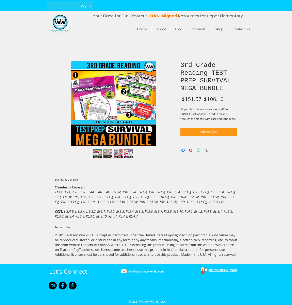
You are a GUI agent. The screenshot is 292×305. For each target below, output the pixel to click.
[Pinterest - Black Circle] (73, 285)
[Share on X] (206, 150)
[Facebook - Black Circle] (63, 285)
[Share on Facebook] (183, 150)
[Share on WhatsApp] (198, 150)
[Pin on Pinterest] (190, 150)
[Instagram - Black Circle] (53, 285)
